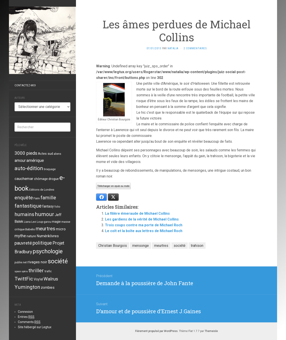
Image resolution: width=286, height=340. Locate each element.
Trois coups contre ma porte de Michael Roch (143, 225)
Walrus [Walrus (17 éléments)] (51, 279)
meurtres (161, 245)
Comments (29, 322)
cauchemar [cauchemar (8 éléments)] (24, 178)
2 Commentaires (195, 48)
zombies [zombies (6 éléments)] (48, 288)
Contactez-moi (25, 85)
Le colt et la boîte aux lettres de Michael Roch (143, 231)
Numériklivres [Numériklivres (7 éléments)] (48, 236)
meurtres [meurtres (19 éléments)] (45, 228)
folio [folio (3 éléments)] (57, 206)
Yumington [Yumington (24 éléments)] (27, 287)
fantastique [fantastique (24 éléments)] (28, 206)
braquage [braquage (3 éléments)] (50, 169)
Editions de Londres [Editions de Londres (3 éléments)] (41, 189)
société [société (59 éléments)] (58, 261)
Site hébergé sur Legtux (34, 327)
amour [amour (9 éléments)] (20, 160)
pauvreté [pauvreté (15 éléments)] (23, 243)
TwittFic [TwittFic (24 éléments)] (24, 279)
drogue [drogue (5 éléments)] (53, 179)
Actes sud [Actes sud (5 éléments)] (45, 154)
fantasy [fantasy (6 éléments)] (48, 206)
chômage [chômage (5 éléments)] (41, 179)
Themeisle (211, 331)
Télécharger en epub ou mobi (113, 186)
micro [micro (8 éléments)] (61, 229)
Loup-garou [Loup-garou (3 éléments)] (44, 221)
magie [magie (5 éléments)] (56, 222)
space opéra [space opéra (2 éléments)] (21, 271)
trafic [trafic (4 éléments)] (48, 271)
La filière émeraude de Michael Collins (137, 213)
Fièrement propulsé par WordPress (156, 331)
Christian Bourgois (112, 245)
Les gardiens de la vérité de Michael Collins (142, 219)
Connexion (25, 311)
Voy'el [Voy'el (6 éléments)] (38, 279)
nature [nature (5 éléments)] (31, 236)
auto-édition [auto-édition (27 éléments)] (29, 168)
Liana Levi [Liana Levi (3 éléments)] (30, 221)
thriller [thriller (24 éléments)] (36, 271)
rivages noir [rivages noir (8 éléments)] (37, 262)
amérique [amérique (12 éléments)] (35, 160)
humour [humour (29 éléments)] (44, 214)
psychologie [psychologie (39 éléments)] (48, 251)
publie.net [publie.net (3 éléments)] (21, 262)
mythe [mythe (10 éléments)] (20, 235)
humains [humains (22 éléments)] (24, 214)
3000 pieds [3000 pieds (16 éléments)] (26, 153)
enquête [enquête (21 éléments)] (24, 197)
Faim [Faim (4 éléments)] (37, 198)
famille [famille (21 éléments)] (48, 197)
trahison (197, 245)
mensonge (140, 245)
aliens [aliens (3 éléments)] (57, 153)
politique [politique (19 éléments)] (42, 243)
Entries (26, 317)
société (179, 245)
